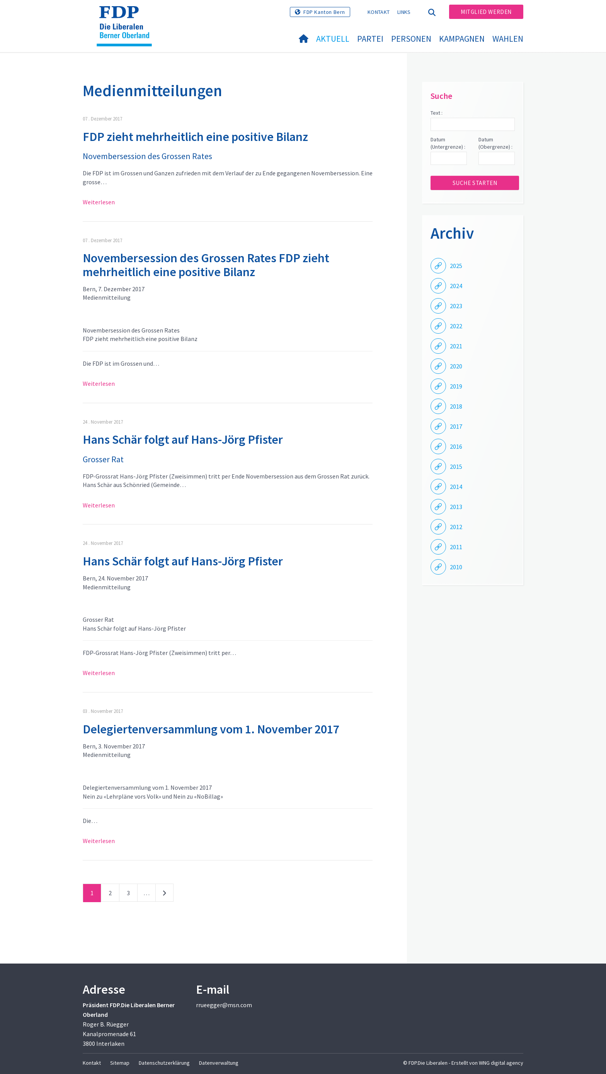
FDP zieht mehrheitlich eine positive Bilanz (195, 136)
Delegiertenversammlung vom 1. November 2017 (211, 729)
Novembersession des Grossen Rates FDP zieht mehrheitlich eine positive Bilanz (206, 264)
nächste (164, 894)
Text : (437, 112)
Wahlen (507, 38)
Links (404, 11)
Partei (370, 38)
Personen (411, 38)
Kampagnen (462, 38)
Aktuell (332, 38)
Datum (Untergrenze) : (448, 143)
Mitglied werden (486, 11)
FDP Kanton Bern (324, 11)
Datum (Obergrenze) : (495, 143)
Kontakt (379, 11)
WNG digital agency (501, 1062)
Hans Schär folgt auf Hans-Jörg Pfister (183, 439)
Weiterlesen (99, 202)
